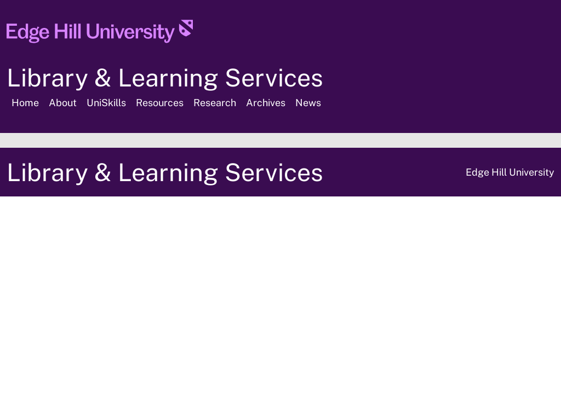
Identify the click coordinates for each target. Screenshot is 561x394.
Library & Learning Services (165, 77)
